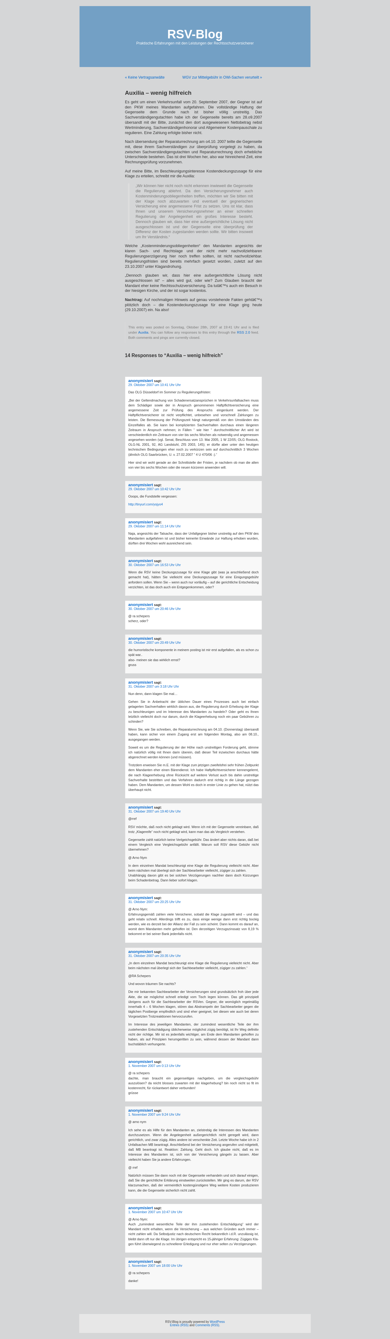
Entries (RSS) (179, 1325)
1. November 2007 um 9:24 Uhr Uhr (154, 1114)
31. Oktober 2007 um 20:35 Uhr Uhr (154, 956)
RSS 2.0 (243, 332)
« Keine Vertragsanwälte (145, 77)
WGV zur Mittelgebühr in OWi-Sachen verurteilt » (222, 77)
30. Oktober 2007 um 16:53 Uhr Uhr (154, 565)
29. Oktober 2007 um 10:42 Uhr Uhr (154, 489)
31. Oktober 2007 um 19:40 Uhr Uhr (154, 811)
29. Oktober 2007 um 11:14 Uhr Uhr (154, 526)
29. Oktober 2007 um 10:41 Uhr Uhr (154, 385)
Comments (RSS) (207, 1325)
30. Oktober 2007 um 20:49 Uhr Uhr (154, 642)
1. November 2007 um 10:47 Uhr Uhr (155, 1212)
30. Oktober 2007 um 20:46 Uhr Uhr (154, 609)
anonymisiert (140, 380)
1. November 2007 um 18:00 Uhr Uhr (155, 1265)
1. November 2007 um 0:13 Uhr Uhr (154, 1066)
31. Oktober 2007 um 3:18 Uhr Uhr (153, 686)
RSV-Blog (195, 34)
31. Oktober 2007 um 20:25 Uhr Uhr (154, 902)
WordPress (217, 1321)
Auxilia (143, 332)
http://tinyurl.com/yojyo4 (145, 504)
